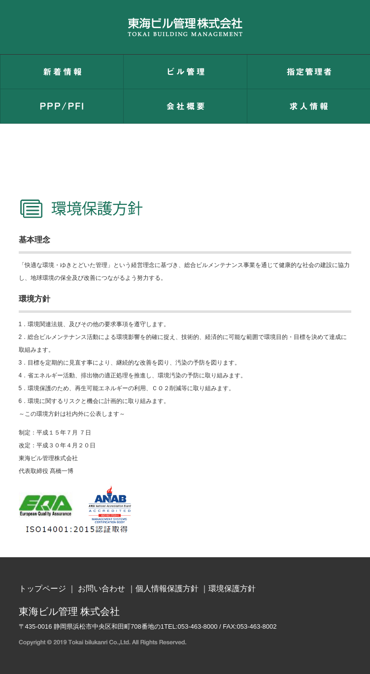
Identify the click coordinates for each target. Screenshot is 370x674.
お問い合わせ (101, 588)
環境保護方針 (232, 588)
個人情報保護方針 (167, 588)
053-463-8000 (198, 626)
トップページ (42, 588)
